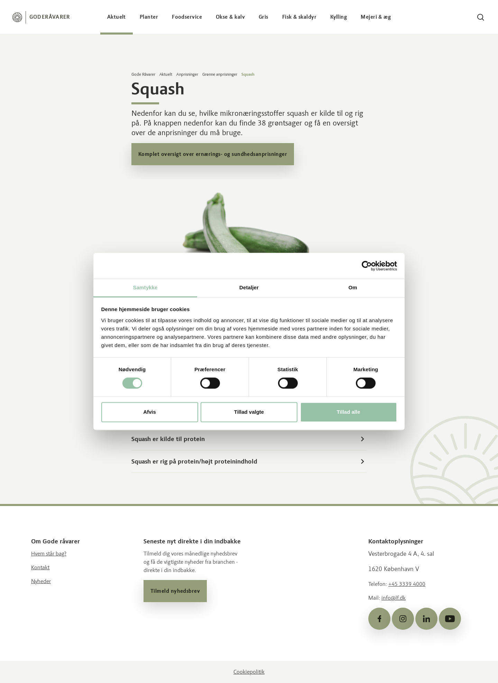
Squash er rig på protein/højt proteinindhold (249, 461)
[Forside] (41, 17)
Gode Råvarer (143, 74)
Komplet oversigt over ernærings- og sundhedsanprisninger (212, 154)
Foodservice (187, 17)
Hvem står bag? (48, 553)
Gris (263, 17)
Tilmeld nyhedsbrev (175, 591)
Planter (149, 17)
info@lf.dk (393, 598)
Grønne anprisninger (219, 74)
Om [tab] (352, 287)
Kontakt (40, 567)
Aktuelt (116, 17)
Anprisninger (187, 74)
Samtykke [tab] (145, 287)
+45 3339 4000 (406, 584)
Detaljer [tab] (249, 287)
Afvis (149, 412)
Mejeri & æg (376, 17)
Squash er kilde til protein (249, 439)
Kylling (338, 17)
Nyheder (41, 581)
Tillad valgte (249, 412)
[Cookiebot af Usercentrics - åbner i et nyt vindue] (366, 266)
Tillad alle (348, 412)
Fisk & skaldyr (299, 17)
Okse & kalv (230, 17)
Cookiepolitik (249, 671)
